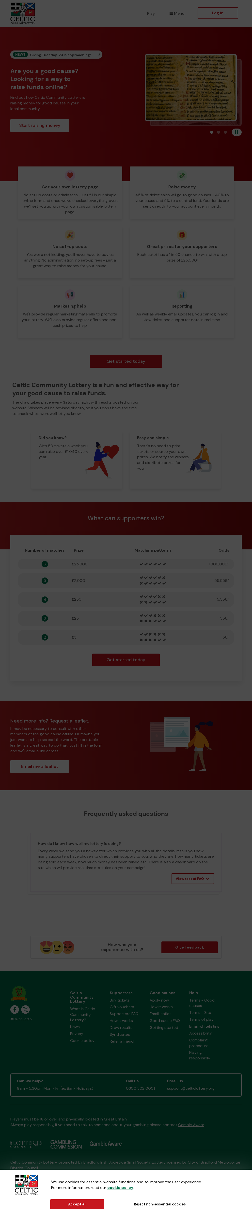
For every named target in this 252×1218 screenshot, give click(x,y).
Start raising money (39, 125)
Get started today (126, 361)
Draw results (121, 1027)
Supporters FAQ (124, 1013)
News (75, 1026)
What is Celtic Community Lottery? (82, 1014)
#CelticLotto (21, 1019)
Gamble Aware (191, 1124)
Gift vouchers (122, 1006)
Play (151, 13)
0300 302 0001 (140, 1088)
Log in (217, 13)
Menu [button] (177, 13)
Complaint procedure (198, 1042)
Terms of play (201, 1019)
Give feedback (189, 947)
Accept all (77, 1204)
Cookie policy (82, 1040)
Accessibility (200, 1033)
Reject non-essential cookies (160, 1204)
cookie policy (120, 1187)
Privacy (76, 1033)
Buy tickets (120, 1000)
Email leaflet (160, 1013)
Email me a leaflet (39, 766)
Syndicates (120, 1034)
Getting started (164, 1027)
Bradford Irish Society (102, 1162)
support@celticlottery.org (191, 1088)
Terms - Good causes (202, 1003)
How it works (121, 1020)
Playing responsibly (199, 1055)
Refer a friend (122, 1041)
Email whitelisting (204, 1026)
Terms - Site (200, 1012)
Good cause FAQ (165, 1020)
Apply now (159, 1000)
